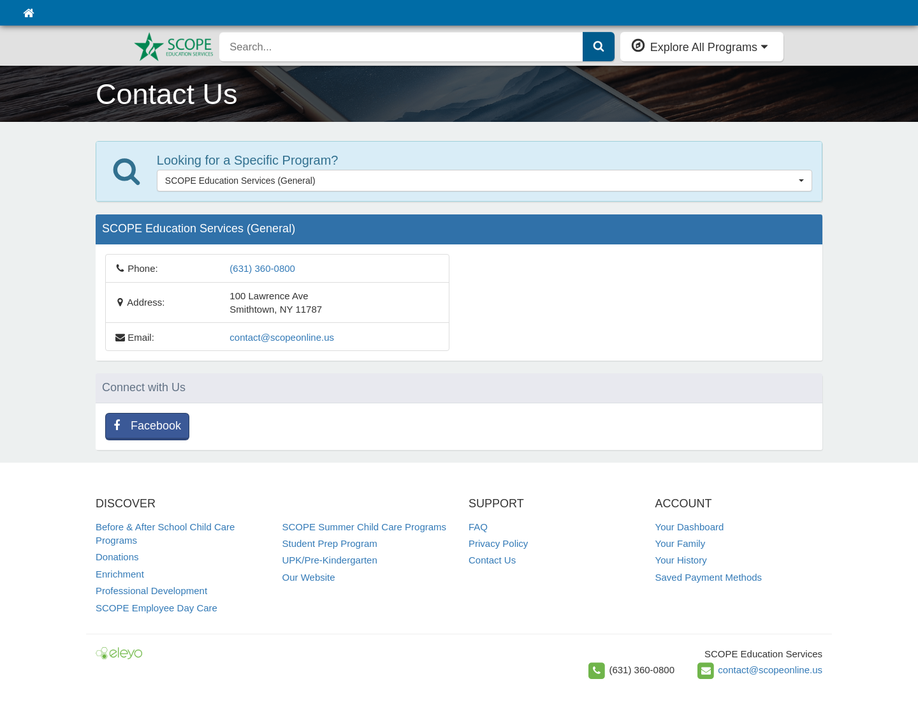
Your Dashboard (689, 526)
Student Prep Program (329, 543)
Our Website (308, 577)
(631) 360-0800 (262, 268)
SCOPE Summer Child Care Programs (364, 526)
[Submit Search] (599, 46)
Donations (117, 556)
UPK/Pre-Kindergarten (329, 560)
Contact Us (492, 560)
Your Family (680, 543)
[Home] (28, 13)
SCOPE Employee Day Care (156, 607)
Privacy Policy (498, 543)
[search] (401, 46)
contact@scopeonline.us (281, 337)
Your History (681, 560)
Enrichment (120, 574)
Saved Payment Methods (708, 577)
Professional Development (151, 590)
